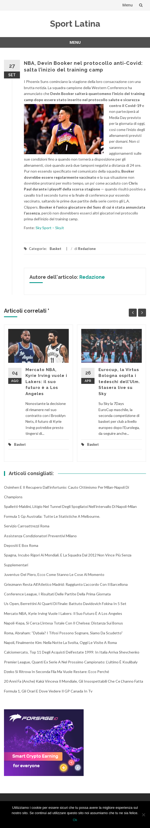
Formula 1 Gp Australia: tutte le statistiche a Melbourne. (52, 516)
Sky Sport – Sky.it (50, 227)
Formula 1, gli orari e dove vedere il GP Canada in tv (48, 691)
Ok (75, 820)
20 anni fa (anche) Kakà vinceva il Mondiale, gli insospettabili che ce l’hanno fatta (73, 681)
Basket (55, 248)
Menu (127, 4)
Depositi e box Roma (21, 545)
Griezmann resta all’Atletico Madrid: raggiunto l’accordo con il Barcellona (66, 584)
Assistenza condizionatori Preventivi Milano (40, 536)
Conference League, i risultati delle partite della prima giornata (57, 594)
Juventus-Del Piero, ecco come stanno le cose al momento (54, 574)
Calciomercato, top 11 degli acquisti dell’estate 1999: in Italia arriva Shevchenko (71, 652)
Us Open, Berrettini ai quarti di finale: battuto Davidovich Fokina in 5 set (65, 603)
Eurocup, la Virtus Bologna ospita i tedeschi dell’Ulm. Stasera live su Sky (119, 381)
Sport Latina (75, 24)
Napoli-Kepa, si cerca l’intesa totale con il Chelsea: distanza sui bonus (63, 623)
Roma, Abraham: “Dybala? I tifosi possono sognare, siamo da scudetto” (63, 633)
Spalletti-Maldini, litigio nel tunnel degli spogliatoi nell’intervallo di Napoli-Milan (70, 506)
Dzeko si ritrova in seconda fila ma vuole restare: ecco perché (56, 671)
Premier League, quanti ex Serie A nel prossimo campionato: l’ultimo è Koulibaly (71, 662)
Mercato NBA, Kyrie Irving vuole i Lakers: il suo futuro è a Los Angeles (46, 381)
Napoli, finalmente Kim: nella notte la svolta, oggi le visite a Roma (60, 642)
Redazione (87, 248)
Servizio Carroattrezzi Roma (26, 526)
